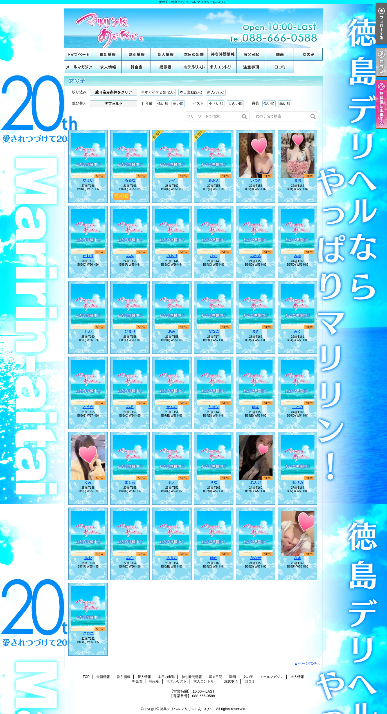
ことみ (297, 407)
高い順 (178, 103)
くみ (88, 482)
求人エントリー (222, 67)
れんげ (255, 482)
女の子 (308, 54)
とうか (88, 407)
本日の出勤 (193, 54)
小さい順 (216, 103)
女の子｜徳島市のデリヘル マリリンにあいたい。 (193, 26)
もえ (172, 482)
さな (213, 482)
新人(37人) (215, 92)
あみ (172, 331)
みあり (171, 256)
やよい (88, 180)
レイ (172, 180)
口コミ (279, 67)
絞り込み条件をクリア (113, 92)
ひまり (130, 331)
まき (255, 331)
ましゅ (130, 482)
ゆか (213, 558)
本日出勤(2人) (190, 92)
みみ (130, 256)
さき (297, 558)
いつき (255, 180)
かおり (88, 256)
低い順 (162, 103)
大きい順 (235, 103)
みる (130, 407)
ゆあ (255, 407)
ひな (213, 256)
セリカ (297, 482)
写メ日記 (251, 54)
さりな (171, 558)
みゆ (297, 256)
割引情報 (136, 54)
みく (297, 331)
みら (130, 558)
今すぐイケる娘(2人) (158, 92)
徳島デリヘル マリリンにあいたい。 (187, 709)
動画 (279, 54)
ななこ (213, 331)
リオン (213, 407)
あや (88, 558)
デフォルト (114, 103)
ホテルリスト (193, 67)
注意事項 (251, 67)
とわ (88, 331)
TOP (78, 54)
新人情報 (164, 54)
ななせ (255, 558)
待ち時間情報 (222, 54)
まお (297, 180)
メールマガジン (78, 67)
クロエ (88, 633)
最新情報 (107, 54)
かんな (171, 407)
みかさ (255, 256)
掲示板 (164, 67)
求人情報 (107, 67)
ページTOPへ (309, 663)
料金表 (136, 67)
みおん (213, 180)
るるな (130, 180)
